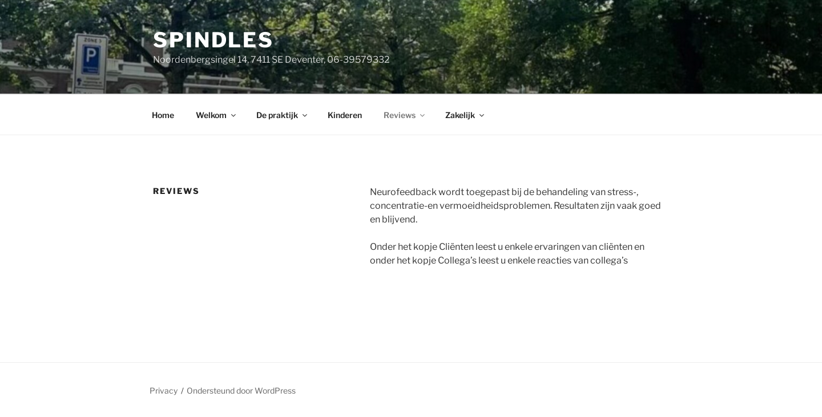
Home (163, 115)
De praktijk (282, 115)
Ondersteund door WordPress (241, 390)
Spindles (213, 39)
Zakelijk (465, 115)
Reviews (405, 115)
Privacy (164, 390)
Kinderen (345, 115)
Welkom (216, 115)
